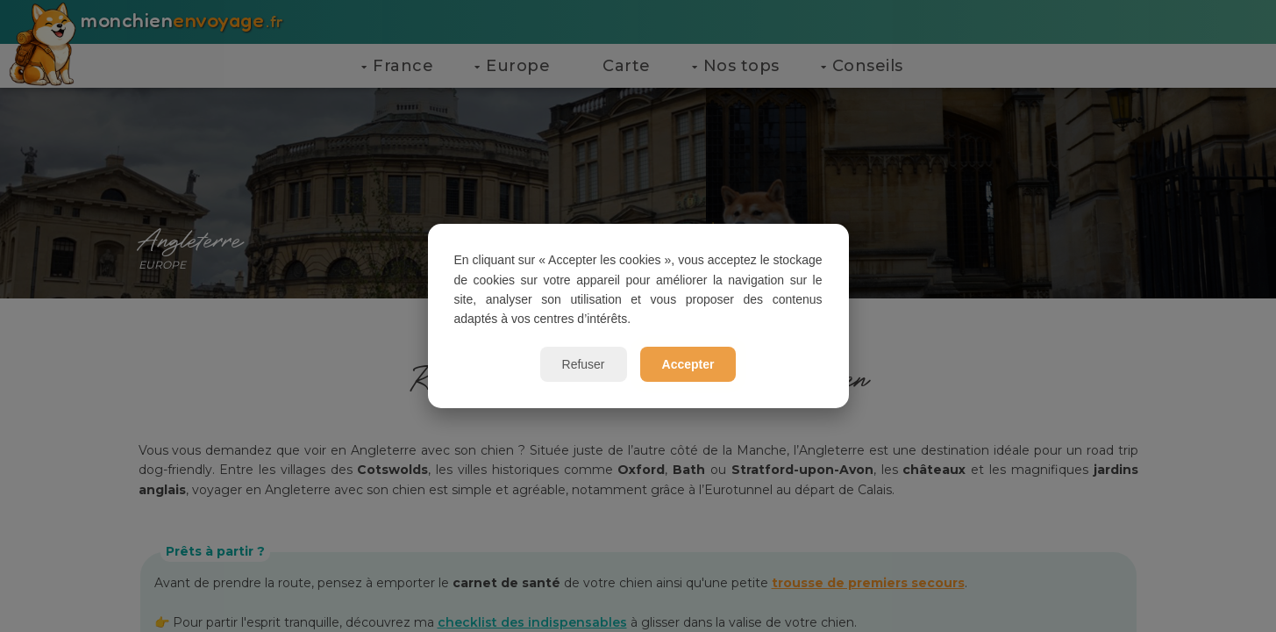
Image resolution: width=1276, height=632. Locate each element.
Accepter (688, 364)
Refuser (583, 364)
